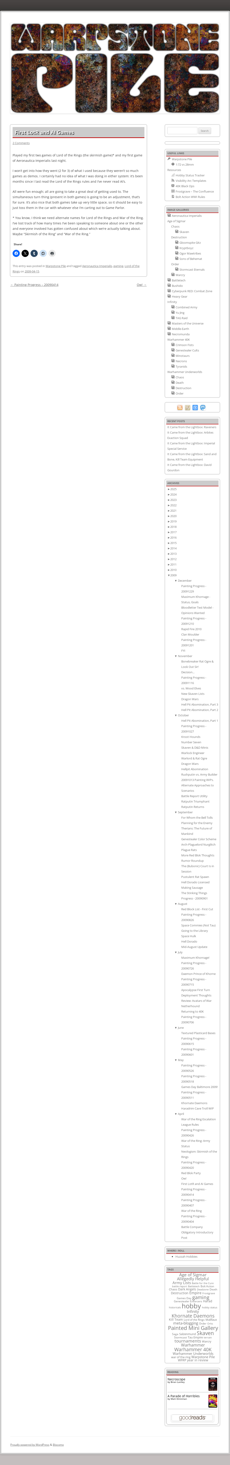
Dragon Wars (190, 699)
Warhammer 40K (178, 340)
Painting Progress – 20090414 (34, 285)
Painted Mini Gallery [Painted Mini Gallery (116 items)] (193, 1327)
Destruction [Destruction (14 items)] (179, 1293)
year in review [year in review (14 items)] (197, 1360)
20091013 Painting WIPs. (197, 780)
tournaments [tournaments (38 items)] (188, 1341)
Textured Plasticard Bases (198, 1033)
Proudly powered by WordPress (29, 1445)
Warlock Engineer (192, 753)
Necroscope (176, 1379)
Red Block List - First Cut (197, 909)
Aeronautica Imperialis (97, 266)
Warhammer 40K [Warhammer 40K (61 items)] (193, 1349)
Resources (174, 170)
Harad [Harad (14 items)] (207, 1301)
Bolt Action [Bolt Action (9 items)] (207, 1286)
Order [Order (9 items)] (202, 1323)
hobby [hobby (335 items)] (191, 1305)
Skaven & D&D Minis (194, 748)
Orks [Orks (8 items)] (210, 1323)
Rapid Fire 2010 (191, 629)
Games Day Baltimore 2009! (199, 1087)
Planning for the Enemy (196, 823)
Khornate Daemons (194, 1103)
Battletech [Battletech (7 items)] (194, 1286)
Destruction (179, 237)
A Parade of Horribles (184, 1396)
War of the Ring (191, 1211)
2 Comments (21, 143)
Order (175, 264)
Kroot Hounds (190, 737)
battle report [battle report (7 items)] (179, 1286)
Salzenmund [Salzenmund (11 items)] (187, 1334)
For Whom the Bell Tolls (197, 818)
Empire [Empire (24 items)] (195, 1292)
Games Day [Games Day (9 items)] (184, 1298)
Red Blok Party (191, 1173)
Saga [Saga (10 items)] (175, 1334)
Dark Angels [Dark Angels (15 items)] (187, 1289)
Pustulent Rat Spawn (195, 877)
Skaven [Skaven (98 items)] (205, 1333)
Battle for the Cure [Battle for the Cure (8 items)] (203, 1283)
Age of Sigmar (176, 221)
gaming (118, 266)
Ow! (142, 285)
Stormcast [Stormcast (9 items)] (180, 1337)
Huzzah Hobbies (186, 1256)
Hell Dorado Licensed (195, 882)
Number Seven (191, 742)
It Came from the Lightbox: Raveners (191, 427)
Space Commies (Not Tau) (198, 925)
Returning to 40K (192, 1011)
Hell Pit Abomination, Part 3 (199, 704)
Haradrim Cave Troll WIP (197, 1108)
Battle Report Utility (194, 796)
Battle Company (192, 1227)
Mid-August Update (194, 947)
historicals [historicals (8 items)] (175, 1307)
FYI (183, 651)
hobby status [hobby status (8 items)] (209, 1307)
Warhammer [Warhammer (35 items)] (193, 1345)
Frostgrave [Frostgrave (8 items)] (208, 1293)
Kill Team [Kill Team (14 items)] (176, 1319)
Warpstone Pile (56, 266)
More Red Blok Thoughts (197, 855)
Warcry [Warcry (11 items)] (206, 1341)
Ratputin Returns (192, 807)
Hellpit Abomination (194, 769)
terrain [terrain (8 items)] (208, 1337)
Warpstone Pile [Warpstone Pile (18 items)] (203, 1357)
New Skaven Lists (192, 694)
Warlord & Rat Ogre (194, 758)
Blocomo (58, 1445)
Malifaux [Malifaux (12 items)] (211, 1320)
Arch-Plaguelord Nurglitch (198, 844)
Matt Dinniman (179, 1398)
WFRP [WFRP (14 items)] (182, 1360)
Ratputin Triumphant (195, 801)
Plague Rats (189, 850)
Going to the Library (194, 931)
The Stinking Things (194, 893)
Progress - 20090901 (194, 898)
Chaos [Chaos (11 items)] (173, 1289)
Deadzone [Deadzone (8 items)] (203, 1289)
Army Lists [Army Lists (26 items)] (181, 1282)
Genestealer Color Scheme (198, 839)
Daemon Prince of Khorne (198, 974)
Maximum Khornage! (195, 958)
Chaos (175, 226)
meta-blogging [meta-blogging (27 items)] (185, 1323)
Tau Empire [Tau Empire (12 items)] (195, 1337)
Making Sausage (192, 888)
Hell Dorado (189, 941)
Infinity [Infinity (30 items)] (193, 1311)
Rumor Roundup (192, 861)
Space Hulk (188, 936)
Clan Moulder (190, 634)
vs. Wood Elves (191, 688)
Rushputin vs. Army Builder (199, 774)
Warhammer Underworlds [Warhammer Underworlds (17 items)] (193, 1353)
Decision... (188, 672)
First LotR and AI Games (197, 1184)
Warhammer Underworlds (184, 372)
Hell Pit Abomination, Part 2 (199, 710)
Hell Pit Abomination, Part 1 (199, 721)
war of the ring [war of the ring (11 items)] (180, 1357)
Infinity (172, 302)
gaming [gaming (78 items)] (200, 1297)
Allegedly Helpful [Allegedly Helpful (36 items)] (193, 1278)
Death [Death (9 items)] (213, 1289)
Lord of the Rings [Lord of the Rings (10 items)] (194, 1320)
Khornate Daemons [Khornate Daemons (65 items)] (193, 1315)
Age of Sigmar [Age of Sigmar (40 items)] (193, 1275)
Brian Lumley (178, 1382)
